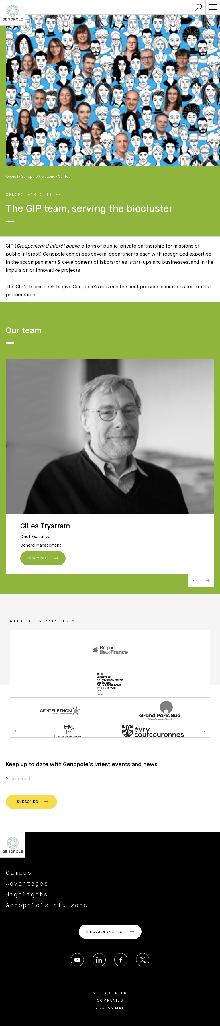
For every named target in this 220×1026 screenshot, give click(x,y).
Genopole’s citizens (38, 177)
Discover (43, 558)
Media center (110, 993)
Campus (19, 873)
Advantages (27, 884)
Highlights (27, 895)
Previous (194, 580)
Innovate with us (110, 931)
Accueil (12, 177)
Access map (110, 1008)
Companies (110, 1000)
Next (207, 580)
